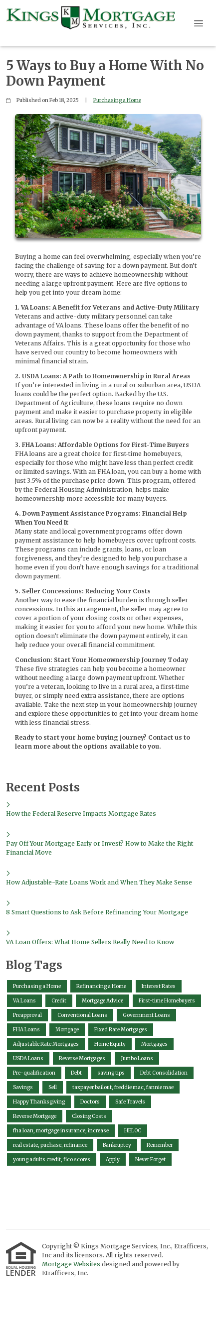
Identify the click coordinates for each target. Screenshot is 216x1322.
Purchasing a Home (117, 100)
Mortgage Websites (72, 1264)
